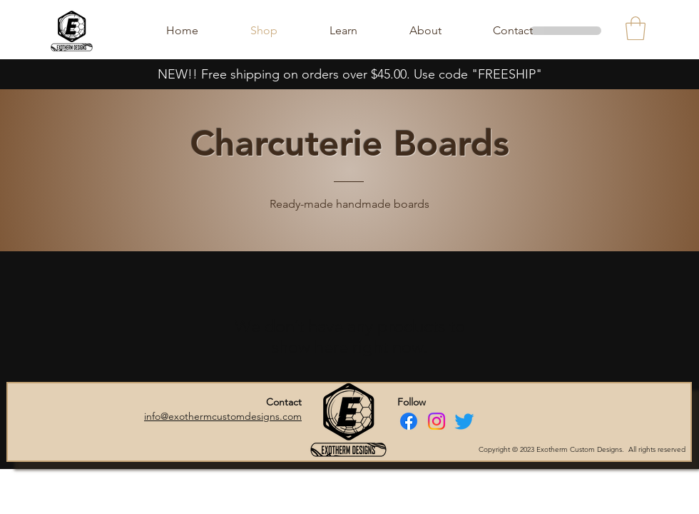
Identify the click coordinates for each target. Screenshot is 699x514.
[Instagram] (436, 421)
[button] (636, 28)
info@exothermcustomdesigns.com (223, 416)
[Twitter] (464, 421)
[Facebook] (408, 421)
